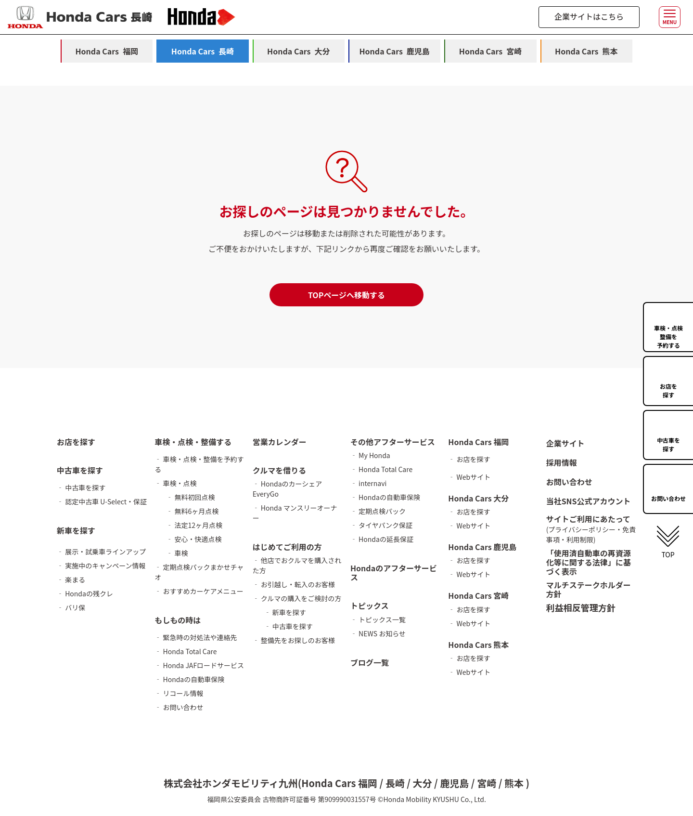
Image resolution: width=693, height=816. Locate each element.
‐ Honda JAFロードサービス (199, 665)
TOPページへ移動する (346, 295)
